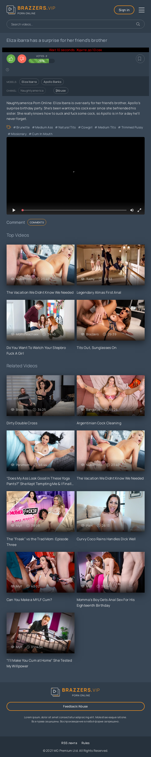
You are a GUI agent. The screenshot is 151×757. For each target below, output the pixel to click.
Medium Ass (44, 127)
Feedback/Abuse (75, 706)
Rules (86, 743)
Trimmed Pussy (132, 127)
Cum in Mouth (42, 134)
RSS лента (69, 743)
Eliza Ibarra (29, 82)
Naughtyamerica (32, 90)
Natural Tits (67, 127)
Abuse (61, 90)
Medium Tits (107, 127)
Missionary (19, 134)
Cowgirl (86, 127)
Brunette (23, 127)
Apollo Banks (52, 82)
